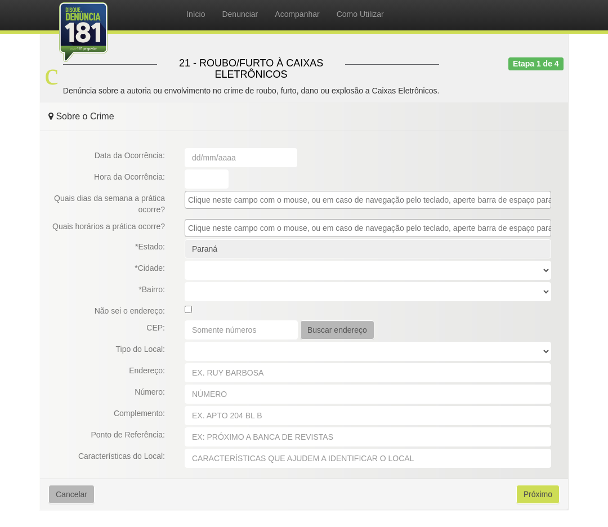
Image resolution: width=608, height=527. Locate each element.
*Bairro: (151, 289)
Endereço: (147, 370)
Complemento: (139, 413)
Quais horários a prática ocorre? (108, 226)
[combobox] (368, 200)
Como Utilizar (360, 14)
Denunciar (240, 14)
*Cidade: (150, 268)
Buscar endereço (337, 329)
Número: (150, 391)
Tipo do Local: (140, 349)
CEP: (155, 327)
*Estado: (150, 246)
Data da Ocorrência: (130, 155)
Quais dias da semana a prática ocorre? (109, 204)
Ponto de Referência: (128, 434)
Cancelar (71, 494)
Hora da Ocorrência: (129, 176)
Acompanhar (297, 14)
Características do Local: (121, 456)
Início (195, 14)
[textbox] (370, 200)
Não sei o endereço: (130, 310)
